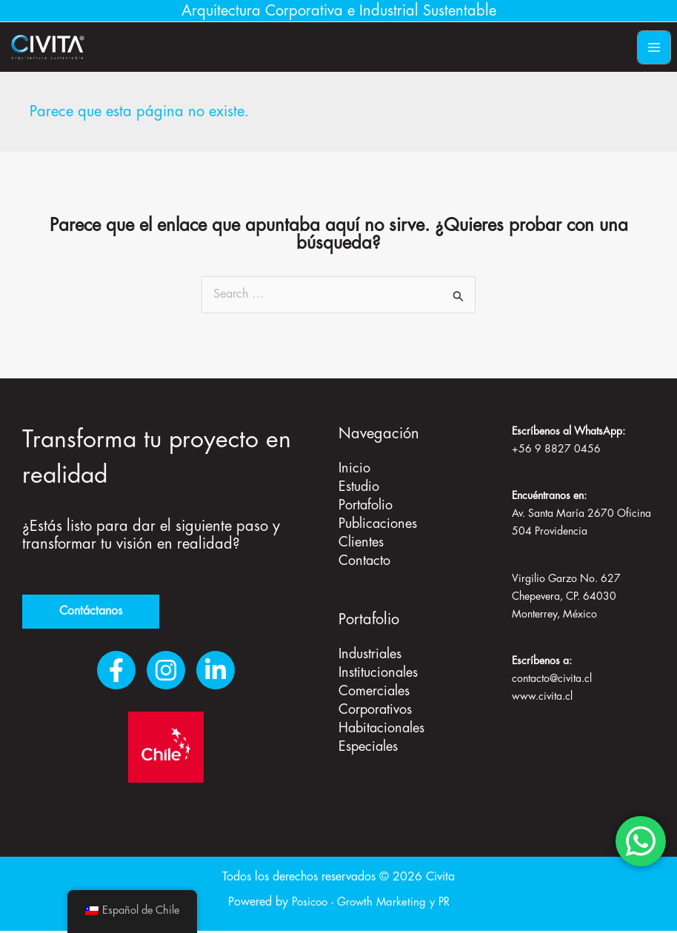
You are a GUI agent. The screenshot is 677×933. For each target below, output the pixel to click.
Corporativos (375, 705)
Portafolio (365, 505)
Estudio (358, 488)
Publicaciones (377, 523)
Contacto (364, 559)
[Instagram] (166, 671)
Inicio (354, 470)
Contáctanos (90, 612)
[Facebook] (116, 671)
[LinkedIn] (215, 671)
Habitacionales (381, 722)
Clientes (361, 541)
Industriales (369, 651)
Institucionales (378, 669)
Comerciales (374, 687)
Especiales (368, 740)
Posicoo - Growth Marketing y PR (370, 904)
